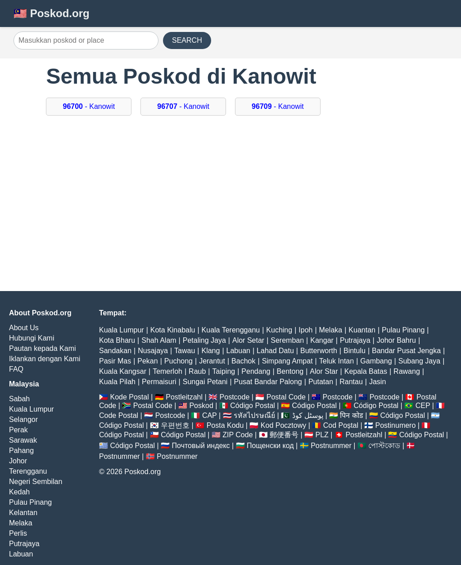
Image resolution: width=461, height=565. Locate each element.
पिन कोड (351, 415)
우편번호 (175, 425)
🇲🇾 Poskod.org (52, 13)
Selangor (23, 419)
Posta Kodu (225, 425)
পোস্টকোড (384, 445)
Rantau (351, 382)
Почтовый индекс (201, 445)
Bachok (243, 361)
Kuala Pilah (117, 382)
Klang (210, 350)
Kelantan (23, 512)
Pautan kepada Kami (42, 348)
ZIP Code (237, 435)
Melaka (20, 523)
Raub (197, 371)
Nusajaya (153, 350)
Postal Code (286, 397)
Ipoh (305, 330)
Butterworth (318, 350)
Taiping (223, 371)
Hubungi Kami (31, 338)
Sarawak (23, 440)
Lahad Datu (275, 350)
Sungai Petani (205, 382)
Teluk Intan (336, 361)
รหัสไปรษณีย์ (254, 415)
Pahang (21, 450)
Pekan (147, 361)
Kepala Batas (365, 371)
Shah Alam (158, 340)
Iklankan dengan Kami (44, 359)
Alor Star (324, 371)
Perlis (18, 533)
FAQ (16, 369)
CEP (423, 405)
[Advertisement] (230, 197)
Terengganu (28, 471)
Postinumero (395, 425)
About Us (24, 328)
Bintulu (354, 350)
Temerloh (167, 371)
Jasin (377, 382)
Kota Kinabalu (172, 330)
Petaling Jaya (204, 340)
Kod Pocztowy (283, 425)
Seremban (287, 340)
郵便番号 (284, 435)
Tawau (184, 350)
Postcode (235, 397)
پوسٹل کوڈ (307, 415)
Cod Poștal (340, 425)
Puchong (178, 361)
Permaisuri (159, 382)
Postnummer (331, 445)
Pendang (255, 371)
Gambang (376, 361)
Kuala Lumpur (31, 409)
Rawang (406, 371)
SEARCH (187, 40)
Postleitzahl (184, 397)
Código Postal (252, 405)
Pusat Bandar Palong (268, 382)
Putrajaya (24, 543)
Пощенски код (270, 445)
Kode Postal (129, 397)
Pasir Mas (115, 361)
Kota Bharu (117, 340)
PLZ (322, 435)
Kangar (322, 340)
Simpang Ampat (287, 361)
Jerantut (212, 361)
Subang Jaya (419, 361)
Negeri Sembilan (35, 481)
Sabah (19, 399)
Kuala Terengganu (231, 330)
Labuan (21, 554)
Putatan (320, 382)
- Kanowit (89, 106)
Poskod (201, 405)
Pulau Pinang (30, 502)
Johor (18, 461)
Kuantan (361, 330)
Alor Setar (248, 340)
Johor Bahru (396, 340)
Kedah (19, 492)
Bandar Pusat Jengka (406, 350)
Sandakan (115, 350)
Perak (18, 430)
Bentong (290, 371)
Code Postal (118, 415)
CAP (209, 415)
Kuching (279, 330)
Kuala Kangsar (122, 371)
